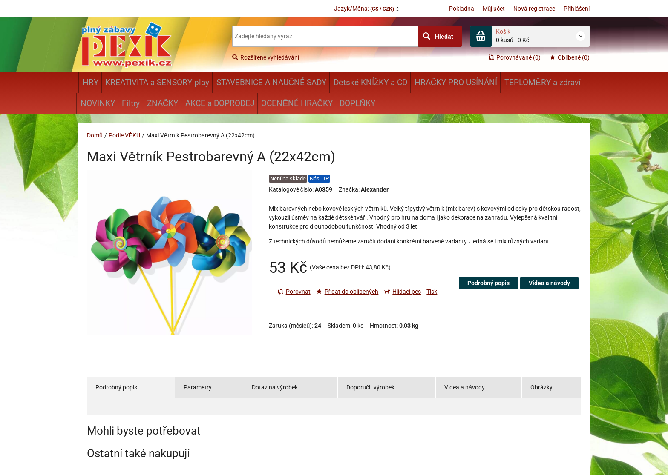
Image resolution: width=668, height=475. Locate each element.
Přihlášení (577, 8)
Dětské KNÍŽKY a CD (370, 82)
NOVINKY (98, 103)
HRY (90, 82)
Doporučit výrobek (370, 387)
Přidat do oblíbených (347, 291)
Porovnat (294, 291)
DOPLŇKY (357, 103)
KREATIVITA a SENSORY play (157, 82)
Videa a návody (549, 283)
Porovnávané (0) (514, 57)
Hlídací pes (402, 291)
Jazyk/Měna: (364, 8)
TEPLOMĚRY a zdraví (542, 82)
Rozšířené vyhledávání (265, 57)
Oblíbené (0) (569, 57)
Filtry (131, 103)
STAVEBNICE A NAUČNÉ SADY (271, 82)
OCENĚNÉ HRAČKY (296, 103)
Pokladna (461, 8)
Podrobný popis (488, 283)
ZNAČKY (163, 103)
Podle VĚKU (124, 135)
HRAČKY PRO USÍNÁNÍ (456, 82)
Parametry (198, 387)
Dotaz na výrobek (275, 387)
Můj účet (494, 8)
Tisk (431, 291)
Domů (95, 135)
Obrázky (541, 387)
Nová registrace (534, 8)
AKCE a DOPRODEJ (219, 103)
